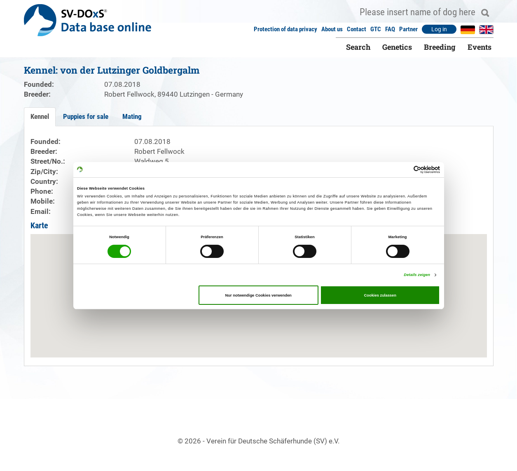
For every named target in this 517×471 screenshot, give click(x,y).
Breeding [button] (440, 47)
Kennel (39, 116)
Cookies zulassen (380, 295)
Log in (439, 29)
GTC (375, 29)
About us (332, 29)
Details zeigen (417, 275)
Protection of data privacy (285, 29)
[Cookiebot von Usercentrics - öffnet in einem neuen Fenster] (404, 170)
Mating (132, 116)
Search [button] (358, 47)
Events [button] (479, 47)
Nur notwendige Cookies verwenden (258, 295)
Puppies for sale (85, 116)
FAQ (390, 29)
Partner (408, 29)
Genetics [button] (397, 47)
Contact (356, 29)
